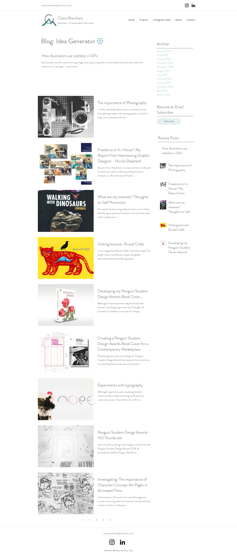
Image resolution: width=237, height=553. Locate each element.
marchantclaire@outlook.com (56, 5)
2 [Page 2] (96, 520)
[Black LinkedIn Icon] (193, 5)
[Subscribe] (169, 121)
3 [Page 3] (103, 520)
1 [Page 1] (89, 520)
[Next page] (110, 520)
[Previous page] (83, 520)
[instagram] (186, 5)
